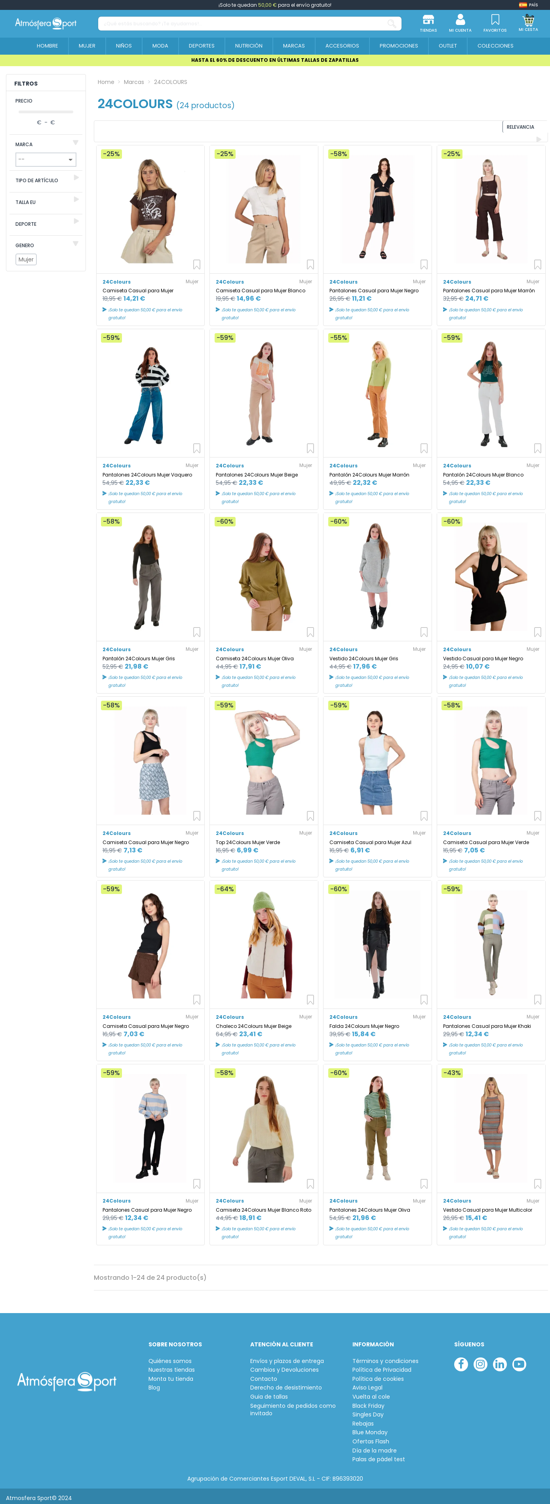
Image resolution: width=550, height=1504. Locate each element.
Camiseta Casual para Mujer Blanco (260, 287)
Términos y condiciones (385, 1357)
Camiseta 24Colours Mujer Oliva (255, 655)
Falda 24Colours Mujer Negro (364, 1022)
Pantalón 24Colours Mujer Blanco (483, 471)
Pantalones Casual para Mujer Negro (374, 287)
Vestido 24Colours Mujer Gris (363, 655)
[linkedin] (500, 1360)
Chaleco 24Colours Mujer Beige (253, 1022)
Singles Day (368, 1411)
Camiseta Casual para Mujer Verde (486, 838)
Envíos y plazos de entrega (287, 1357)
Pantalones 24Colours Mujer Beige (257, 471)
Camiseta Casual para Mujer (138, 287)
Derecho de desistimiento (286, 1384)
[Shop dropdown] (528, 5)
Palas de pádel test (378, 1456)
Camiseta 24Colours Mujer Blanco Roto (263, 1206)
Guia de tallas (269, 1393)
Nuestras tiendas (171, 1366)
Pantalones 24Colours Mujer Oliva (369, 1206)
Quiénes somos (170, 1357)
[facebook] (461, 1360)
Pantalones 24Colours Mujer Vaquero (147, 471)
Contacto (263, 1375)
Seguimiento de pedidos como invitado (293, 1406)
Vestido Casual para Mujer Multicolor (487, 1206)
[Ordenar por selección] (494, 129)
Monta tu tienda (170, 1375)
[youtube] (519, 1360)
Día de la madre (374, 1447)
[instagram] (480, 1360)
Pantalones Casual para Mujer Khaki (487, 1022)
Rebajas (363, 1420)
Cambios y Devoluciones (284, 1366)
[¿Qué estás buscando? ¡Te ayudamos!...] (392, 23)
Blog (154, 1384)
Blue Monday (370, 1429)
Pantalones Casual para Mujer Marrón (489, 287)
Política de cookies (378, 1375)
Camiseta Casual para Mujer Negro (146, 838)
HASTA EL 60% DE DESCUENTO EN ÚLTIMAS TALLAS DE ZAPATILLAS (275, 60)
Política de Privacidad (381, 1366)
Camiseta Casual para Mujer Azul (370, 838)
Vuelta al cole (371, 1393)
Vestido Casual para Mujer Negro (483, 655)
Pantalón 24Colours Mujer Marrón (369, 471)
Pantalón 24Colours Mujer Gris (139, 655)
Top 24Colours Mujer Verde (248, 838)
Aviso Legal (367, 1384)
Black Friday (368, 1402)
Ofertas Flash (370, 1437)
